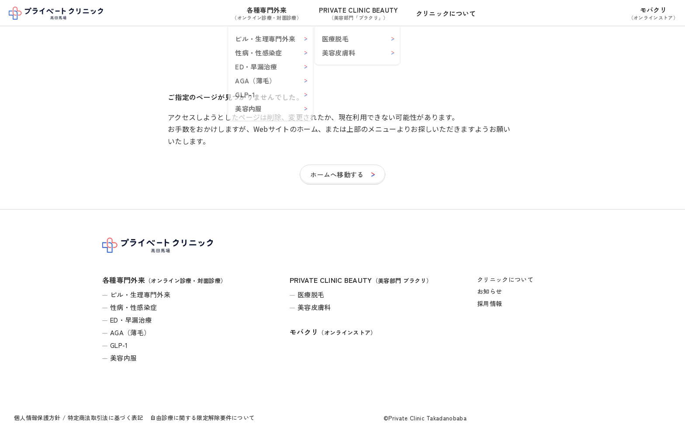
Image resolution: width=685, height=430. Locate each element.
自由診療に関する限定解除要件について (202, 417)
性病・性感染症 (133, 307)
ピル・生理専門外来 (140, 294)
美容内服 (123, 357)
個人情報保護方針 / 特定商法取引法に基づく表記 (78, 417)
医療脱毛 (311, 294)
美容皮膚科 (314, 307)
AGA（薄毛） (130, 332)
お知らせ (489, 291)
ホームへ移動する (337, 174)
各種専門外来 (266, 13)
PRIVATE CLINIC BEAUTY (358, 13)
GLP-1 (119, 345)
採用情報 (489, 303)
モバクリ (653, 13)
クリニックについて (446, 13)
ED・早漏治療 (131, 319)
